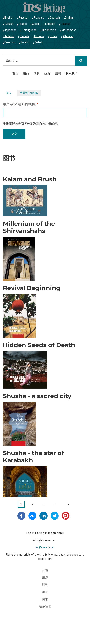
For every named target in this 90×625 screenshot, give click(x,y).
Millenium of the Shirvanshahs (29, 227)
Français (39, 17)
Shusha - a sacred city (37, 396)
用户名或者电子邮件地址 (19, 104)
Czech (36, 24)
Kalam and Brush (30, 179)
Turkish (8, 24)
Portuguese (29, 30)
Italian (69, 17)
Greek (53, 36)
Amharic (9, 36)
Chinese (65, 24)
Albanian (68, 36)
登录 (9, 93)
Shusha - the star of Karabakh (33, 457)
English (8, 17)
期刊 (37, 73)
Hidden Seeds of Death (39, 345)
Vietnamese (68, 30)
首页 (15, 73)
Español (50, 24)
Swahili (25, 42)
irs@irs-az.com (45, 547)
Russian (23, 17)
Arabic (23, 24)
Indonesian (49, 30)
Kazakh (24, 36)
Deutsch (55, 17)
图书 (58, 73)
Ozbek (39, 42)
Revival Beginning (31, 288)
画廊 (47, 73)
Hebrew (39, 36)
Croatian (9, 42)
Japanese (10, 30)
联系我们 (72, 73)
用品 (26, 73)
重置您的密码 (30, 93)
